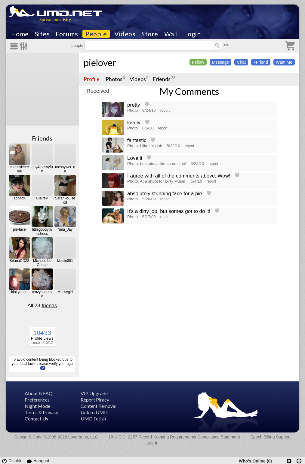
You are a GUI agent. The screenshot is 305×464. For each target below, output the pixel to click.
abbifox (19, 198)
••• (226, 45)
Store (149, 34)
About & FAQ (39, 393)
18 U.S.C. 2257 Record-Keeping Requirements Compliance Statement (174, 437)
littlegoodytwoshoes (42, 231)
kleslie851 (65, 261)
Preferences (37, 399)
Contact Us (36, 418)
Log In (153, 443)
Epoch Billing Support (271, 437)
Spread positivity (55, 19)
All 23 (42, 305)
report (165, 110)
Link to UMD (94, 412)
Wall (171, 34)
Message (220, 62)
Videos (124, 34)
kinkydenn (19, 292)
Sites (42, 34)
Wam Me (284, 62)
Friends (42, 138)
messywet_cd (65, 169)
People (96, 34)
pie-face (19, 229)
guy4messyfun (42, 169)
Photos (114, 79)
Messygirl (65, 292)
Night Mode (37, 406)
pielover (100, 62)
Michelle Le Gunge (42, 263)
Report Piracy (95, 399)
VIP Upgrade (94, 393)
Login (192, 34)
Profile (92, 79)
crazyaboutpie (42, 294)
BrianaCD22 (19, 261)
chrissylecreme (19, 169)
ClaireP (42, 198)
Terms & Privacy (41, 412)
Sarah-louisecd (65, 200)
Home (20, 34)
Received (98, 91)
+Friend (261, 62)
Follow (198, 62)
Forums (67, 34)
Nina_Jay (64, 229)
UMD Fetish (93, 418)
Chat (241, 62)
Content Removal (98, 406)
